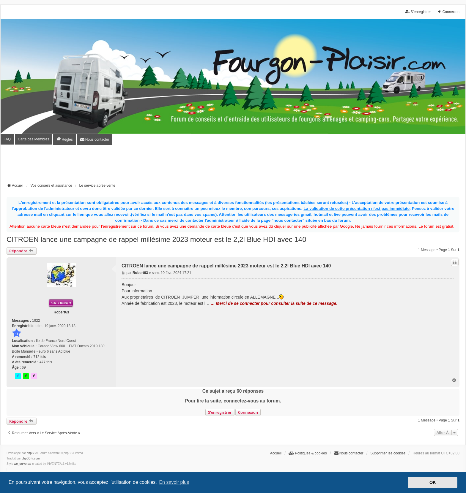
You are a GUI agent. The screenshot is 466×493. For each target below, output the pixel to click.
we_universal (22, 463)
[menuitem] (64, 139)
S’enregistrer (220, 412)
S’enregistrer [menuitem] (418, 11)
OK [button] (432, 482)
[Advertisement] (233, 165)
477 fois (46, 362)
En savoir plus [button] (174, 482)
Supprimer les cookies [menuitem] (387, 453)
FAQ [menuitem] (7, 139)
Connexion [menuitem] (448, 11)
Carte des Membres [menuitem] (33, 139)
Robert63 (61, 312)
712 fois (39, 357)
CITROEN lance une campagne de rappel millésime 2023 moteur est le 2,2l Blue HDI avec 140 (156, 239)
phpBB (31, 453)
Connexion (248, 412)
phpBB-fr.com (31, 458)
